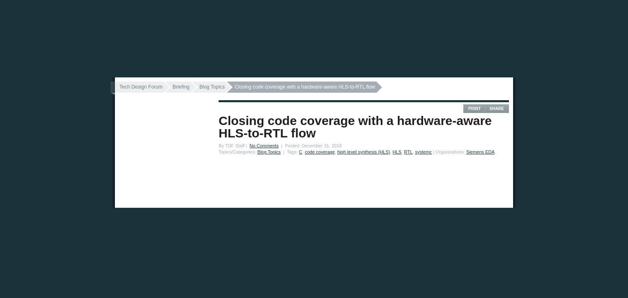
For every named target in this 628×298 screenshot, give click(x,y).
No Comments (264, 145)
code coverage (320, 151)
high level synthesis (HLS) (363, 151)
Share (496, 108)
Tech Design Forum (141, 87)
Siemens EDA (480, 151)
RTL (408, 151)
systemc (423, 151)
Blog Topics (212, 87)
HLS (397, 151)
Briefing (181, 87)
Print (474, 108)
